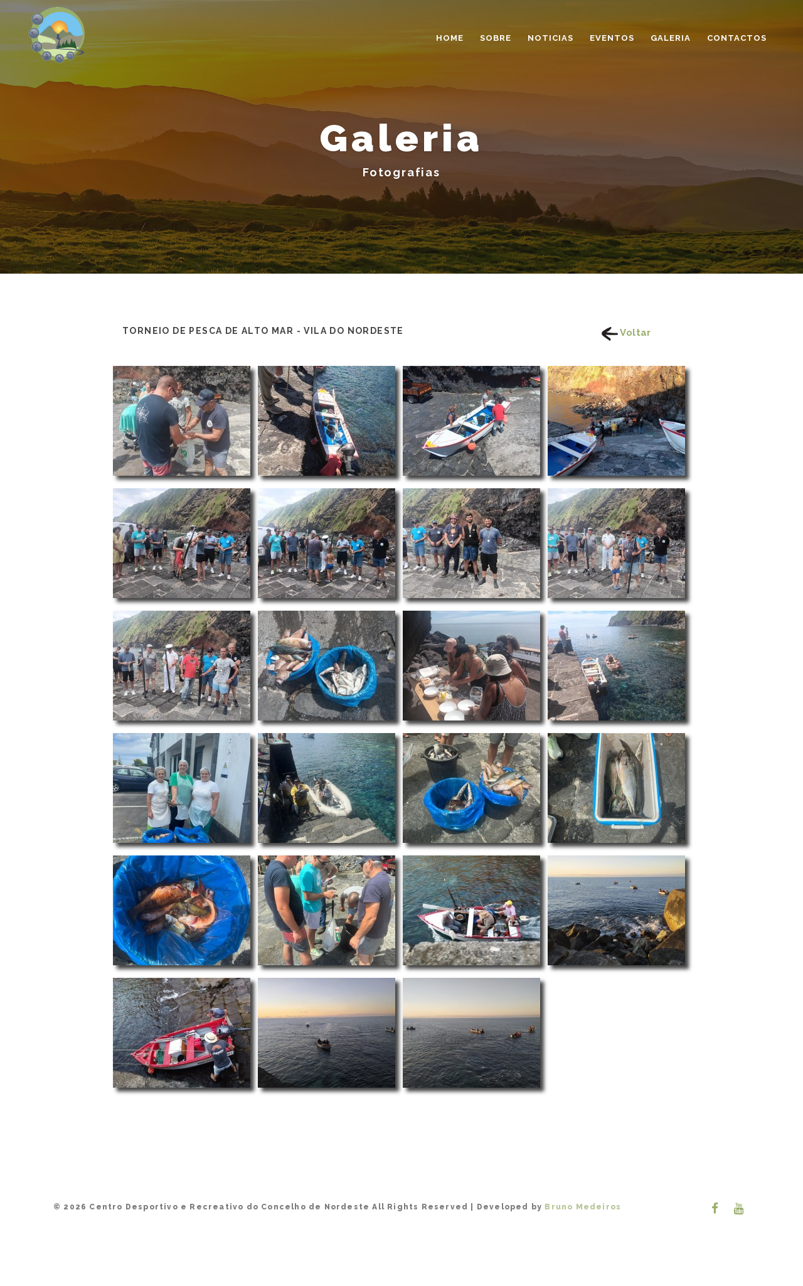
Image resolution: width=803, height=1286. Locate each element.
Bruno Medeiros (581, 1207)
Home (450, 38)
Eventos (612, 38)
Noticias (550, 38)
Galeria (671, 38)
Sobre (495, 38)
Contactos (737, 38)
